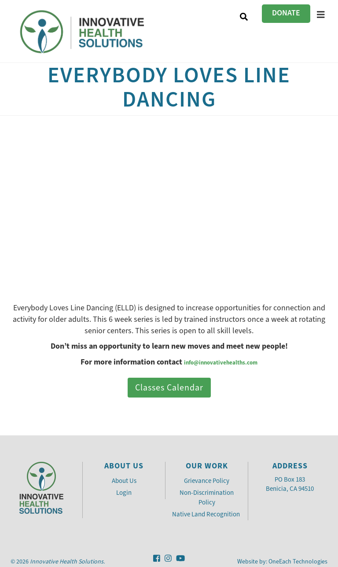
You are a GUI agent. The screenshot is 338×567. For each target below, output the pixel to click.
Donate (286, 12)
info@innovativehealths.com (220, 362)
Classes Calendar (169, 388)
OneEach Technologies (297, 561)
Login (124, 492)
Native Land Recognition (206, 514)
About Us (124, 480)
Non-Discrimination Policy (207, 497)
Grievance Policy (206, 480)
